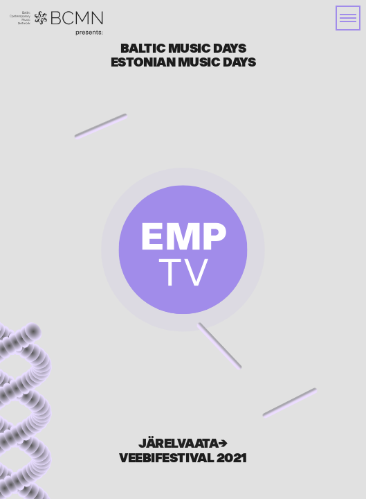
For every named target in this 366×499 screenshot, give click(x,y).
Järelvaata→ (183, 443)
